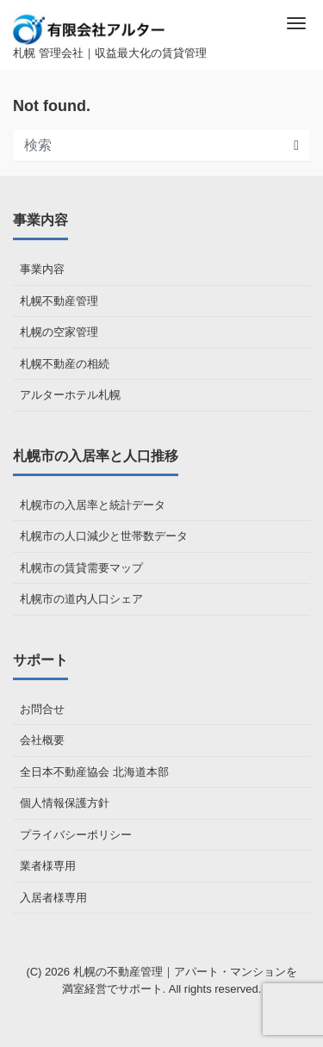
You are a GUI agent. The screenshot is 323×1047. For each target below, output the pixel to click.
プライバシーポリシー (76, 834)
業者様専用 (48, 865)
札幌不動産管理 (59, 300)
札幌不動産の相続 (64, 363)
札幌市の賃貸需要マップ (81, 567)
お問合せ (42, 709)
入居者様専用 (53, 897)
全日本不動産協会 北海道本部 (94, 771)
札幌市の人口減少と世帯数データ (104, 536)
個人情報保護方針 (64, 802)
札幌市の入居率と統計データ (92, 505)
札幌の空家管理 (59, 331)
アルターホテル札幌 (70, 394)
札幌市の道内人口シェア (81, 598)
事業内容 (42, 269)
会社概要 (42, 740)
